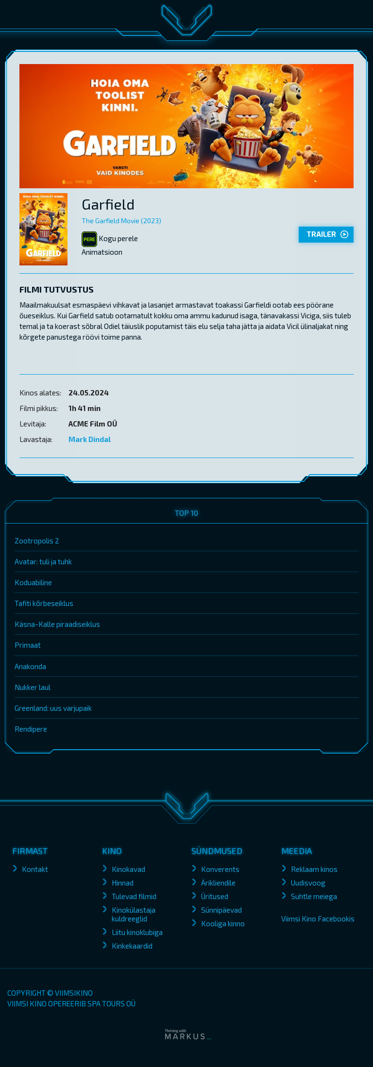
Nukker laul (33, 687)
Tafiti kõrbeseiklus (44, 603)
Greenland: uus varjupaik (53, 708)
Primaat (28, 644)
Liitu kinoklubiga (137, 932)
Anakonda (30, 666)
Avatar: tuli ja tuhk (43, 561)
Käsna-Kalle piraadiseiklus (57, 624)
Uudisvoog (308, 882)
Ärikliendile (218, 882)
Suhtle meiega (314, 896)
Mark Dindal (89, 439)
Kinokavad (128, 869)
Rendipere (31, 728)
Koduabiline (33, 582)
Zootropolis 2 (37, 540)
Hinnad (123, 882)
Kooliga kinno (223, 923)
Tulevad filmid (134, 896)
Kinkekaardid (132, 945)
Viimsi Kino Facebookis (318, 918)
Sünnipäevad (221, 909)
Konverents (220, 869)
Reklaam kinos (314, 869)
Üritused (214, 896)
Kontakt (35, 869)
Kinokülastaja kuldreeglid (133, 914)
